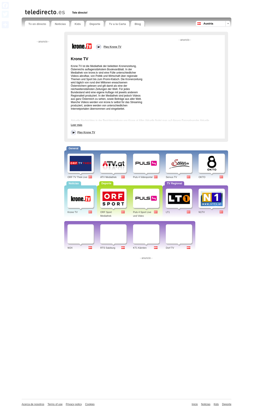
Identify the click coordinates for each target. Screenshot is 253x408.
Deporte (95, 24)
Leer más (76, 125)
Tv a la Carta (117, 24)
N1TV (202, 212)
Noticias (60, 24)
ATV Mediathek (108, 177)
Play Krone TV (86, 132)
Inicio (195, 404)
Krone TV (73, 212)
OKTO (202, 177)
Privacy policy (74, 404)
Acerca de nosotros (33, 404)
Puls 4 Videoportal (142, 177)
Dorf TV (170, 247)
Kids (78, 24)
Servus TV (171, 177)
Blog (138, 24)
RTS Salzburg (107, 247)
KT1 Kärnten (140, 247)
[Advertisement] (76, 3)
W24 (70, 247)
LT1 (168, 212)
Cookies (89, 404)
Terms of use (54, 404)
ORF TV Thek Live (77, 177)
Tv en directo (37, 24)
